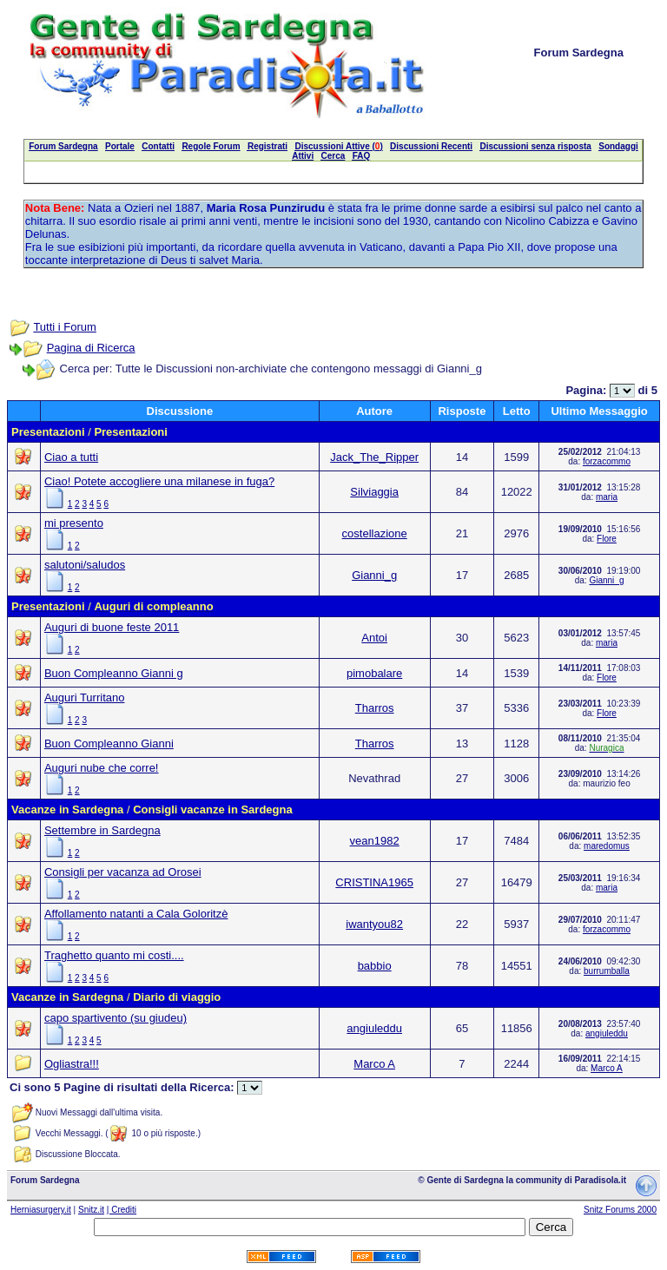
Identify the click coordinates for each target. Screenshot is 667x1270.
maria (606, 497)
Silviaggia (374, 491)
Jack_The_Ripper (374, 457)
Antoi (374, 637)
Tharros (374, 707)
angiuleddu (374, 1028)
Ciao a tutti (71, 457)
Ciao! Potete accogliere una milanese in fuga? (159, 481)
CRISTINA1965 (374, 882)
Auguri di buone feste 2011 (111, 627)
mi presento (73, 523)
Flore (607, 538)
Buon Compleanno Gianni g (113, 673)
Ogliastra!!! (71, 1063)
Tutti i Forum (64, 326)
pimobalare (374, 673)
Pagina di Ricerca (91, 347)
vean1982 (375, 840)
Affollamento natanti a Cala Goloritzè (136, 913)
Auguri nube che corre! (101, 767)
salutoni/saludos (84, 564)
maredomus (607, 846)
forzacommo (607, 461)
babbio (375, 965)
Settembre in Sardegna (102, 830)
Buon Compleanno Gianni (109, 743)
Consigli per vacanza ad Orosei (122, 871)
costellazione (374, 533)
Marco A (374, 1063)
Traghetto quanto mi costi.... (114, 955)
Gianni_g (374, 575)
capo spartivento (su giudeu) (115, 1017)
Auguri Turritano (84, 697)
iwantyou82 (374, 924)
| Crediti (121, 1209)
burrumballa (607, 971)
